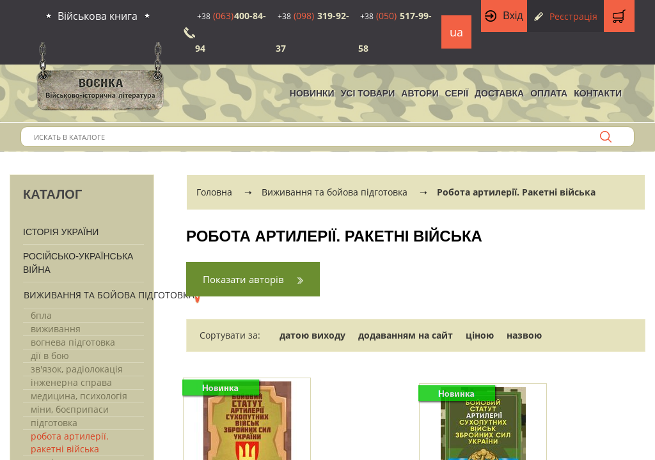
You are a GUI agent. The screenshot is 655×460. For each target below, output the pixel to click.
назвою (524, 335)
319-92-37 (312, 32)
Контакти (598, 93)
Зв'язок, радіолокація (77, 369)
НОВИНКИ (312, 93)
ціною (480, 335)
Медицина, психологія (79, 396)
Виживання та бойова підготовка (109, 295)
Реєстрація (573, 16)
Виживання (56, 329)
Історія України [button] (61, 232)
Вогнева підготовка (73, 342)
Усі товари (368, 93)
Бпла (41, 315)
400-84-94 (230, 32)
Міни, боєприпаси (70, 409)
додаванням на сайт (405, 335)
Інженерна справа (71, 382)
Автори (419, 93)
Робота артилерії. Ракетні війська (70, 442)
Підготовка (54, 423)
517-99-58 (395, 32)
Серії (456, 93)
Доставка (499, 93)
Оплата (548, 93)
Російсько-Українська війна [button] (78, 263)
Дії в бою (50, 355)
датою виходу (312, 335)
